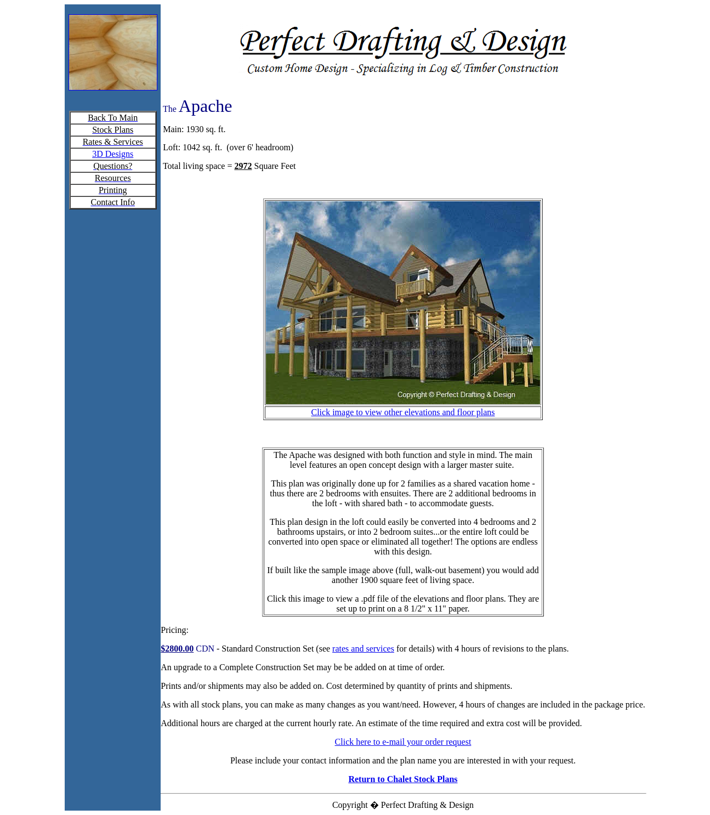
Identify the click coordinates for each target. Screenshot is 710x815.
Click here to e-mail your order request (403, 741)
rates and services (363, 648)
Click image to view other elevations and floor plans (403, 412)
